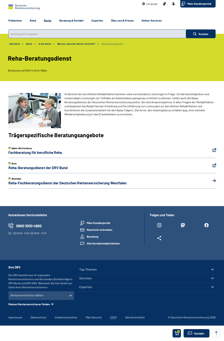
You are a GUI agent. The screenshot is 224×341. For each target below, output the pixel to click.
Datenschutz (38, 317)
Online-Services (152, 20)
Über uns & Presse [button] (122, 20)
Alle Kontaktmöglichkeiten (103, 243)
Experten (85, 286)
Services (85, 278)
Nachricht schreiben (99, 229)
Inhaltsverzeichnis (66, 317)
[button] (150, 4)
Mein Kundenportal (199, 3)
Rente (29, 44)
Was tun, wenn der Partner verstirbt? (76, 44)
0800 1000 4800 (29, 226)
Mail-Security (94, 317)
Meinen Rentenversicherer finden (29, 304)
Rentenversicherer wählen (26, 295)
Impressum (15, 317)
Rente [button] (47, 20)
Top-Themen (88, 269)
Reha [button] (33, 20)
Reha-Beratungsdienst (112, 44)
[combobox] (97, 33)
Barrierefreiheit (135, 317)
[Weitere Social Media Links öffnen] (159, 239)
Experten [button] (97, 20)
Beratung (92, 236)
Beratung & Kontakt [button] (71, 20)
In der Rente (44, 44)
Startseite (14, 44)
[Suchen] (201, 33)
